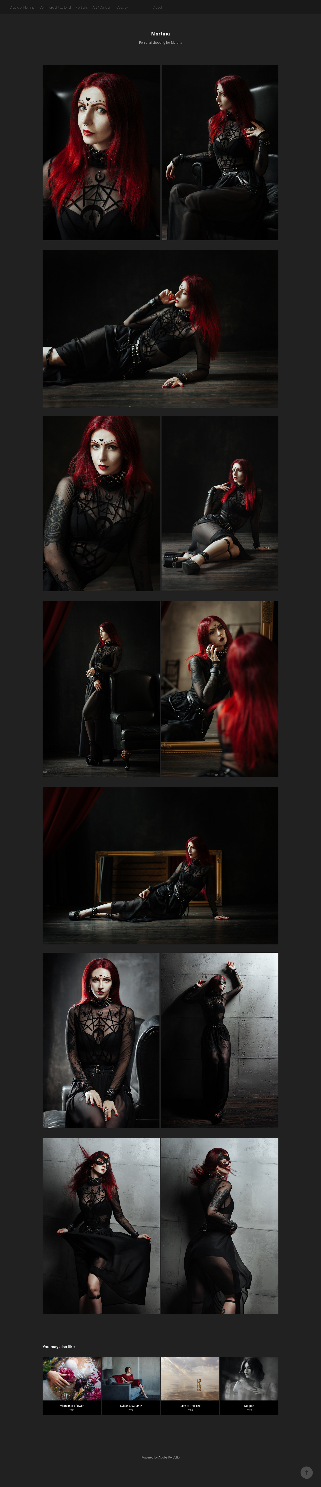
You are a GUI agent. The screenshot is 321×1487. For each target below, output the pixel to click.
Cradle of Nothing (22, 7)
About (157, 7)
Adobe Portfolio (169, 1457)
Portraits (82, 7)
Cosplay (122, 7)
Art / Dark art (102, 7)
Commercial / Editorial (55, 7)
